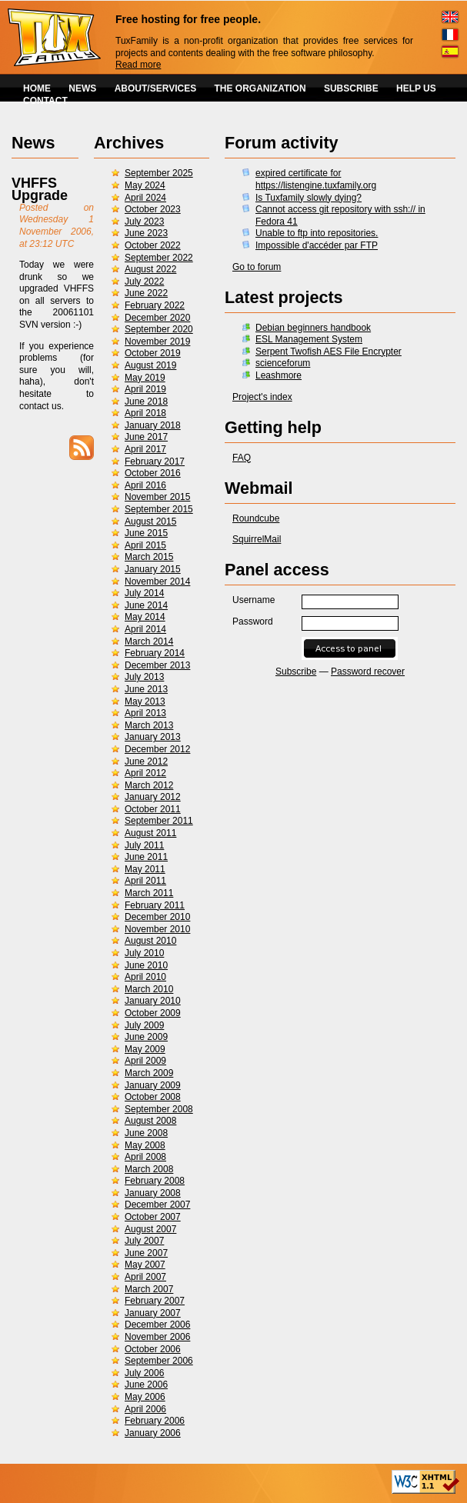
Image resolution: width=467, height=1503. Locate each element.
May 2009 (145, 1049)
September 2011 (159, 820)
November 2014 (157, 581)
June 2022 (146, 293)
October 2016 (153, 473)
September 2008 (159, 1109)
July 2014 (144, 593)
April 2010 (145, 976)
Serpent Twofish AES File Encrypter (328, 351)
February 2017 (155, 461)
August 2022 (150, 269)
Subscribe (295, 671)
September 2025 (159, 173)
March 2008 (149, 1169)
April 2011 (145, 880)
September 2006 (159, 1360)
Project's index (262, 397)
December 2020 (157, 317)
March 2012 (149, 785)
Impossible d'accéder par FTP (316, 245)
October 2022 (153, 245)
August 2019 (150, 365)
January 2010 (153, 1000)
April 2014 (145, 629)
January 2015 (153, 569)
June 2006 (146, 1384)
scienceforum (282, 363)
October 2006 (153, 1349)
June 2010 (146, 965)
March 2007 (149, 1289)
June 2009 (146, 1036)
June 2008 (146, 1133)
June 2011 (146, 856)
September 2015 (159, 509)
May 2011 (145, 869)
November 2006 (157, 1336)
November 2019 (157, 341)
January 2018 (153, 425)
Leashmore (278, 375)
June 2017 (146, 437)
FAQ (241, 457)
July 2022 (144, 281)
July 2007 (144, 1240)
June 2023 (146, 233)
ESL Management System (308, 339)
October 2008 (153, 1096)
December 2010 (157, 916)
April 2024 (145, 197)
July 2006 (144, 1373)
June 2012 (146, 761)
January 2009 (153, 1085)
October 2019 (153, 353)
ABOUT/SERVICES (155, 88)
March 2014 (149, 641)
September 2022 (159, 257)
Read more (138, 64)
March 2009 (149, 1073)
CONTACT (45, 100)
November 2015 (157, 497)
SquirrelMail (256, 539)
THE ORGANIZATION (260, 88)
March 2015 (149, 557)
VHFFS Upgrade (40, 189)
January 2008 (153, 1193)
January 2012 (153, 796)
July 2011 (144, 845)
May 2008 (145, 1145)
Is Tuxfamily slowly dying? (308, 197)
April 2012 (145, 773)
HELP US (416, 88)
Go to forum (256, 267)
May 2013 (145, 701)
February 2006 (155, 1420)
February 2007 (155, 1300)
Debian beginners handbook (313, 327)
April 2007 (145, 1276)
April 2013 (145, 713)
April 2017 (145, 449)
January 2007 (153, 1313)
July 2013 (144, 677)
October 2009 (153, 1013)
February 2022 (155, 305)
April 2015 (145, 545)
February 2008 (155, 1180)
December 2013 (157, 665)
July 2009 (144, 1025)
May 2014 (145, 617)
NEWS (82, 88)
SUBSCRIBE (351, 88)
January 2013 (153, 737)
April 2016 (145, 485)
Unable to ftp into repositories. (316, 233)
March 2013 (149, 725)
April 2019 (145, 389)
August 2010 (150, 940)
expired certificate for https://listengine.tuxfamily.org (315, 179)
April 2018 (145, 413)
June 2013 (146, 689)
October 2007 (153, 1216)
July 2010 (144, 953)
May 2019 (145, 377)
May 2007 (145, 1264)
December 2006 (157, 1324)
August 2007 (150, 1229)
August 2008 (150, 1120)
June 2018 (146, 401)
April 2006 (145, 1409)
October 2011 (153, 809)
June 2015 (146, 533)
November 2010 (157, 929)
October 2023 (153, 209)
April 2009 (145, 1060)
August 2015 (150, 521)
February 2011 (155, 905)
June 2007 (146, 1253)
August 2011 (150, 833)
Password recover (368, 671)
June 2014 (146, 605)
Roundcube (255, 518)
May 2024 (145, 185)
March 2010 (149, 989)
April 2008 (145, 1156)
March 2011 (149, 893)
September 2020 (159, 329)
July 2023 (144, 221)
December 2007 (157, 1204)
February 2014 (155, 653)
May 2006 (145, 1396)
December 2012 (157, 749)
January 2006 (153, 1433)
